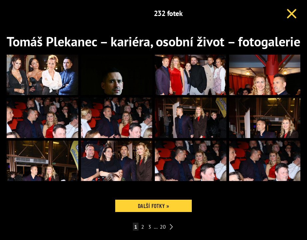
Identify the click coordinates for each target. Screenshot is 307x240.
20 (163, 226)
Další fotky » (153, 205)
